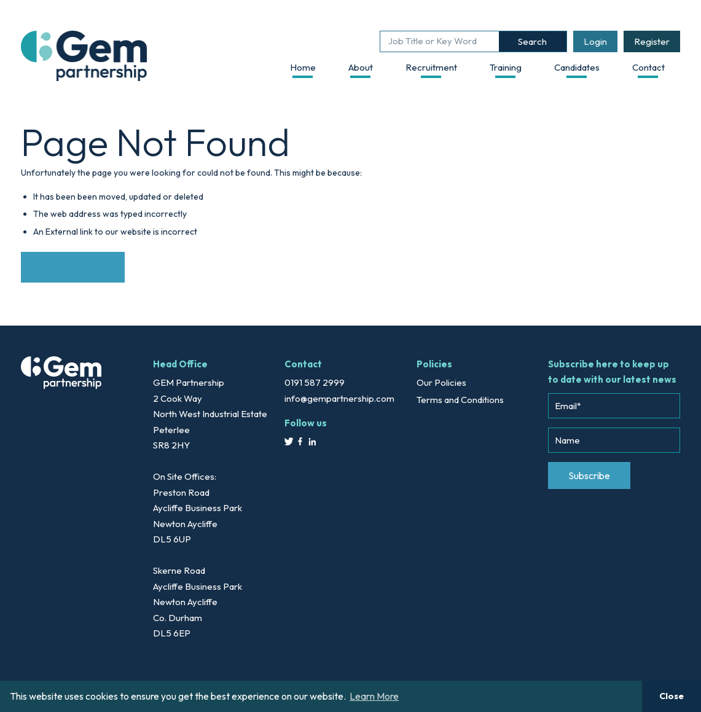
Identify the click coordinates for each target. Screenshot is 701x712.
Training (506, 67)
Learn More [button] (374, 696)
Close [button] (671, 696)
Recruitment (431, 67)
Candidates (577, 67)
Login (595, 41)
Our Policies (441, 382)
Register (652, 41)
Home (303, 67)
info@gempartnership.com (339, 398)
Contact (648, 67)
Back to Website (72, 266)
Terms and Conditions (460, 399)
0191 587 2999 (314, 382)
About (360, 67)
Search (532, 41)
